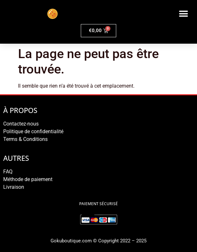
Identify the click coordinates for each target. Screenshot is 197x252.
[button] (183, 13)
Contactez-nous (21, 124)
